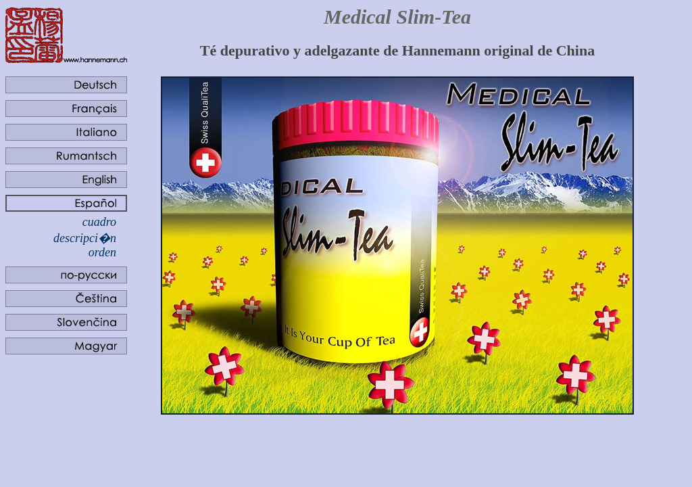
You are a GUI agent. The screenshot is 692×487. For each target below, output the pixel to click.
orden (102, 252)
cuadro (99, 222)
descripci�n (84, 238)
